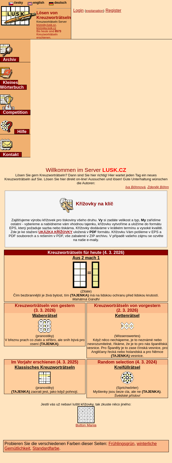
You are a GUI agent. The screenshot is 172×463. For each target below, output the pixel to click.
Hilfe (21, 131)
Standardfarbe (46, 448)
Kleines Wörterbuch (12, 84)
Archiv (9, 59)
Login (78, 10)
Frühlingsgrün (121, 443)
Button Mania (86, 423)
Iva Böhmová (135, 187)
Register (113, 10)
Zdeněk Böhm (158, 187)
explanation (94, 11)
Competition (15, 112)
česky (16, 2)
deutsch (57, 2)
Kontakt (11, 154)
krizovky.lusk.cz (46, 24)
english (36, 2)
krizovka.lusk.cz (46, 28)
